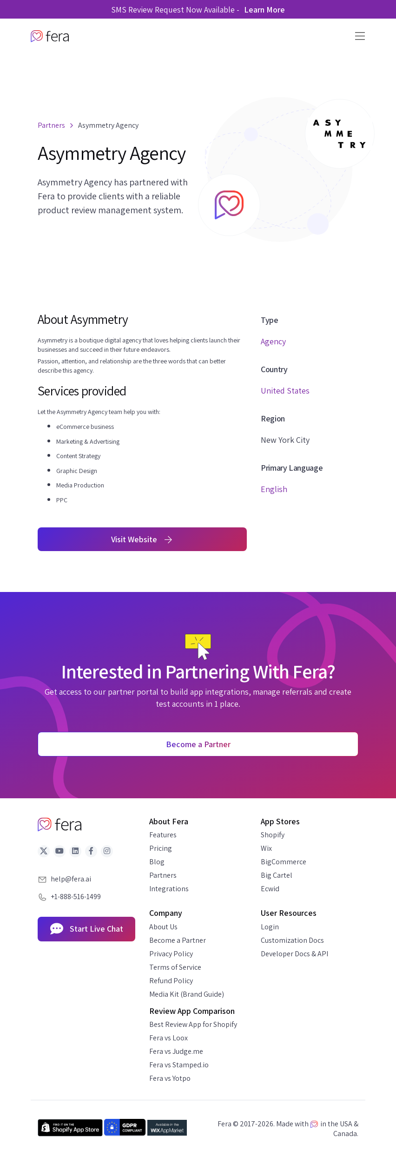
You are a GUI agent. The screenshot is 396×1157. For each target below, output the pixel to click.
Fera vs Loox (168, 1038)
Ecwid (270, 889)
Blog (157, 862)
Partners (163, 875)
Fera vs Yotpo (170, 1078)
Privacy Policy (171, 954)
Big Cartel (276, 875)
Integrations (169, 889)
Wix (266, 848)
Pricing (160, 848)
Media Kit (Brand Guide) (186, 994)
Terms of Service (175, 967)
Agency (273, 341)
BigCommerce (283, 862)
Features (163, 835)
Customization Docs (292, 940)
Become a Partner (177, 940)
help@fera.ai (71, 879)
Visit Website (142, 539)
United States (285, 390)
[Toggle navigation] (357, 36)
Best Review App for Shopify (193, 1024)
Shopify (272, 835)
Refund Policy (171, 981)
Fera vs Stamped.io (179, 1065)
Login (270, 927)
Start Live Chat (86, 929)
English (274, 489)
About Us (163, 927)
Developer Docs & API (294, 954)
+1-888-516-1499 (76, 896)
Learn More (264, 9)
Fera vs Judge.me (176, 1051)
